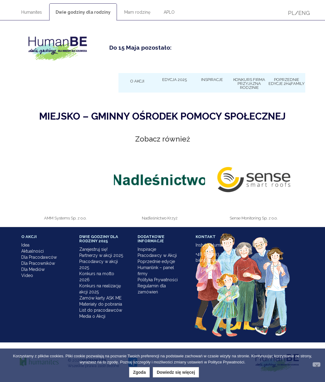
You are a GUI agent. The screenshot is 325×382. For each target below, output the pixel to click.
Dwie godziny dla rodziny (83, 12)
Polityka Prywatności (158, 279)
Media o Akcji (92, 316)
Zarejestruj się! (93, 249)
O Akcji (137, 81)
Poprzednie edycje (156, 261)
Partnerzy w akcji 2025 (101, 255)
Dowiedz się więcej (176, 372)
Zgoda (139, 372)
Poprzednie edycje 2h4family (287, 81)
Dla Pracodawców (39, 257)
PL (291, 13)
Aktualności (32, 251)
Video (27, 275)
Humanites (31, 12)
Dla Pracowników (38, 263)
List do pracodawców (100, 310)
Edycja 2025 (174, 79)
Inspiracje (212, 79)
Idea (25, 245)
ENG (304, 13)
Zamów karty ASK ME (100, 298)
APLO (169, 12)
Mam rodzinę (137, 12)
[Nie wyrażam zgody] (316, 364)
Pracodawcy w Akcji (157, 255)
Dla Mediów (33, 269)
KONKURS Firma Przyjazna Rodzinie (249, 83)
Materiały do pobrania (100, 304)
